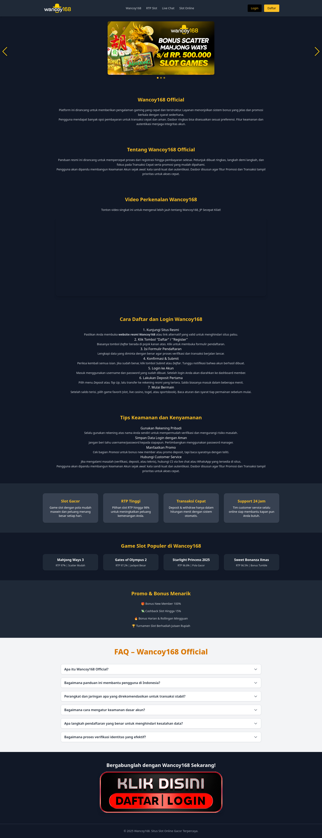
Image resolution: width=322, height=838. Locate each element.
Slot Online (186, 8)
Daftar (271, 8)
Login (255, 8)
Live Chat (168, 8)
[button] (158, 78)
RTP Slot (151, 8)
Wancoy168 (133, 8)
